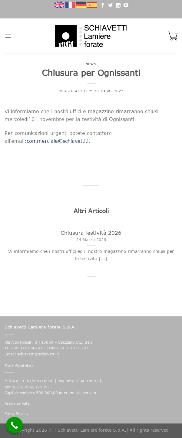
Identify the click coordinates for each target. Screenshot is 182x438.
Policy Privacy (16, 413)
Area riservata (17, 403)
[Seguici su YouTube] (126, 6)
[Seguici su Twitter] (110, 6)
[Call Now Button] (14, 425)
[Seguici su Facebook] (102, 6)
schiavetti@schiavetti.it (38, 354)
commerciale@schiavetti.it (58, 141)
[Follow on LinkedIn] (118, 6)
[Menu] (8, 36)
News (90, 64)
